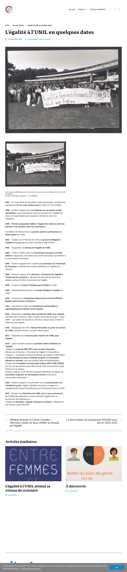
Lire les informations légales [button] (30, 569)
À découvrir (76, 485)
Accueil (72, 9)
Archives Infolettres (98, 9)
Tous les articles (18, 25)
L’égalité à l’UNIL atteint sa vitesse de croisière (27, 488)
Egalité (35, 39)
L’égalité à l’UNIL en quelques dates (39, 25)
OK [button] (116, 567)
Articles (81, 9)
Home (7, 25)
